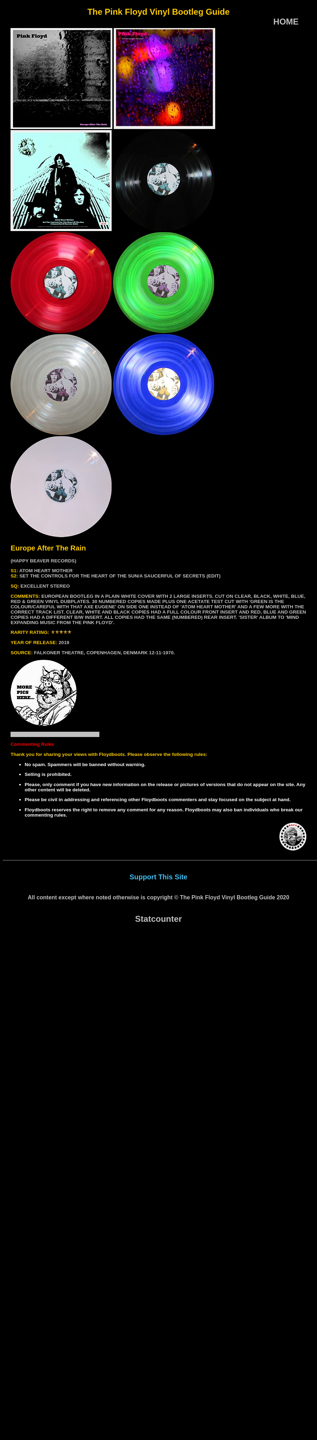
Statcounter (158, 919)
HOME (286, 21)
